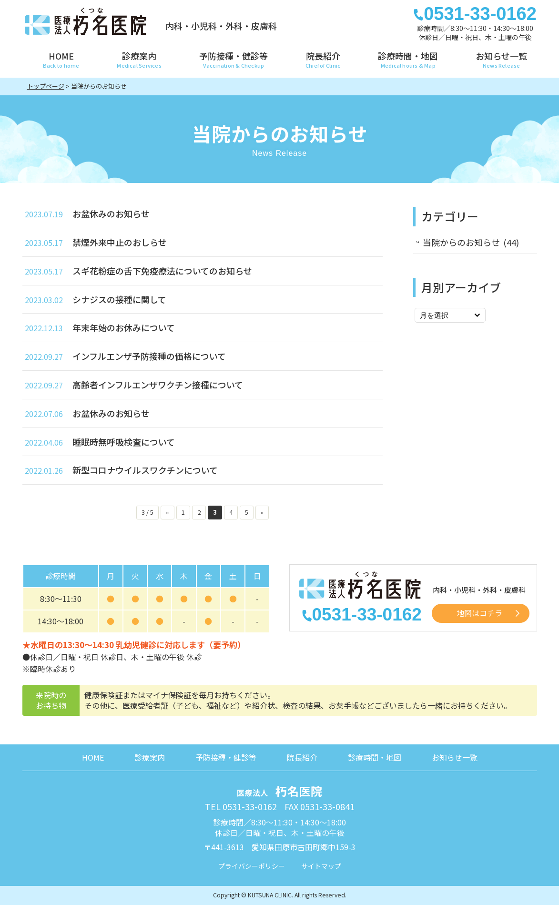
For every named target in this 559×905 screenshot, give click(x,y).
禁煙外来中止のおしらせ (119, 242)
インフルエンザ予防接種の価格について (149, 356)
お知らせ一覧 (455, 757)
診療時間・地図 (374, 757)
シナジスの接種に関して (119, 299)
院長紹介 (302, 757)
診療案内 (149, 757)
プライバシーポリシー (251, 866)
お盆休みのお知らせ (111, 213)
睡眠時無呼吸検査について (123, 442)
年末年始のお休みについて (123, 327)
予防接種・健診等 (225, 757)
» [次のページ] (262, 512)
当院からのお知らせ (461, 242)
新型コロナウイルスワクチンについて (145, 470)
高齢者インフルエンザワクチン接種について (157, 384)
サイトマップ (321, 866)
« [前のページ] (167, 512)
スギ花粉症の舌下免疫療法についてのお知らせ (162, 270)
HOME (93, 757)
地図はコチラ (479, 613)
